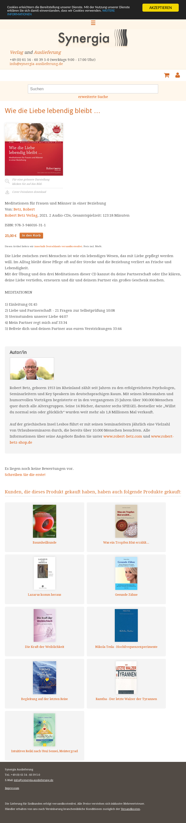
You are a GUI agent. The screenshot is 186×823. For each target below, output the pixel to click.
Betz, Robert (24, 209)
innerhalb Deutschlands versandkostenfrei (58, 246)
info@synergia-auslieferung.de (36, 64)
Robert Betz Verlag (21, 215)
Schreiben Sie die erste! (25, 475)
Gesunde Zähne (126, 594)
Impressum (12, 788)
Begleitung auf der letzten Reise (44, 699)
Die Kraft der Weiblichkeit (44, 647)
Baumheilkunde (44, 542)
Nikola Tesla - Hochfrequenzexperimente (126, 647)
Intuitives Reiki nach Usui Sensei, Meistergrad (44, 751)
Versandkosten (130, 809)
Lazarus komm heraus (44, 594)
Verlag (16, 52)
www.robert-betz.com (122, 436)
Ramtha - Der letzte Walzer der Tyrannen (126, 699)
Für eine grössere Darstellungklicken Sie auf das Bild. (30, 182)
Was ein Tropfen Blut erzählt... (126, 542)
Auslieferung (47, 52)
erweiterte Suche (93, 97)
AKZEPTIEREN (160, 7)
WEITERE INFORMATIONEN (50, 16)
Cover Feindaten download (29, 192)
